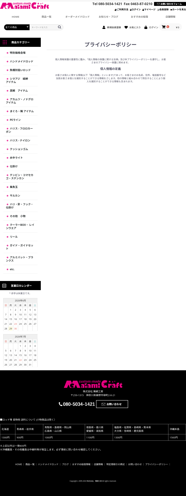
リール (13, 237)
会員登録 (163, 9)
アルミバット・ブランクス (19, 259)
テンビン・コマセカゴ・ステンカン (19, 176)
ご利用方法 (121, 9)
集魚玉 (13, 187)
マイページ (148, 9)
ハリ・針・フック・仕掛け (19, 205)
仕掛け (13, 166)
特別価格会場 (17, 53)
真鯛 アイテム (18, 90)
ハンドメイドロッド (21, 61)
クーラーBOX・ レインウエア (20, 226)
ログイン (135, 9)
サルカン (14, 195)
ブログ (65, 464)
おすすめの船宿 (139, 16)
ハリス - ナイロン (19, 140)
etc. (12, 269)
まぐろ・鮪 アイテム (21, 111)
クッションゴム (18, 149)
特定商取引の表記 (115, 464)
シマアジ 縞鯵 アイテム (19, 80)
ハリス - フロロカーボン (19, 130)
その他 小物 (17, 216)
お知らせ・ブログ (108, 16)
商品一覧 (46, 16)
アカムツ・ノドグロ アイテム (21, 100)
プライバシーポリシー (156, 464)
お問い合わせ (135, 464)
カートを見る (178, 9)
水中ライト (16, 158)
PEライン (15, 120)
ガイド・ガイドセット (19, 247)
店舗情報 (170, 16)
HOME (18, 464)
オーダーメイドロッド (77, 16)
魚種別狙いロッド (20, 70)
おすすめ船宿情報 (81, 464)
